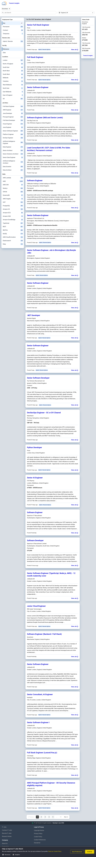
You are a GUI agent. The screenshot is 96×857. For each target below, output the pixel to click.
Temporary (13, 34)
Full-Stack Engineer (13, 106)
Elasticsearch (13, 241)
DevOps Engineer (13, 138)
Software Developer (35, 540)
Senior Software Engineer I (38, 722)
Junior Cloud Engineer (36, 606)
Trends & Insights (14, 3)
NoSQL (13, 234)
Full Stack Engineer (35, 57)
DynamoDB (13, 195)
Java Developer (13, 113)
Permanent (13, 27)
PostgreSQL (13, 206)
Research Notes (7, 836)
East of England (13, 95)
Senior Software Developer (38, 378)
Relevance (6, 49)
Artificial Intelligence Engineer (13, 142)
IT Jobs (4, 827)
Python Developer (34, 447)
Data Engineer (13, 147)
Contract (13, 30)
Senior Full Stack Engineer (38, 25)
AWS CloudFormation (13, 237)
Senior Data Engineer (13, 157)
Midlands (13, 78)
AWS (13, 181)
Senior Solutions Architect (13, 154)
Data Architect (13, 170)
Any (13, 23)
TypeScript (13, 223)
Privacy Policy (38, 833)
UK (13, 99)
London (13, 60)
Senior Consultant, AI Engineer (40, 694)
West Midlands (13, 85)
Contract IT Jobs (7, 830)
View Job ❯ (74, 49)
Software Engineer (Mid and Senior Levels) (45, 117)
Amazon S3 (13, 209)
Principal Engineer (13, 117)
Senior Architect (13, 150)
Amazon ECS (13, 213)
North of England (13, 64)
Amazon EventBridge (13, 220)
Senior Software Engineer (13, 131)
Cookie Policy (38, 836)
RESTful (13, 230)
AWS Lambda (13, 178)
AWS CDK (13, 185)
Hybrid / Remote (13, 41)
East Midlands (13, 92)
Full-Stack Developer (13, 120)
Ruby (13, 244)
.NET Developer (33, 315)
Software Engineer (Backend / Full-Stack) (44, 634)
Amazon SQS (13, 216)
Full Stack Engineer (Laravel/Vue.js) (42, 752)
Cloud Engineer (13, 124)
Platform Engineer (13, 134)
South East (13, 67)
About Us (4, 843)
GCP (13, 202)
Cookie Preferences (40, 840)
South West (13, 74)
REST (13, 227)
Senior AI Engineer (35, 478)
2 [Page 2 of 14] (41, 817)
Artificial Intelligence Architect (13, 162)
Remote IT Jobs (6, 833)
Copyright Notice (39, 830)
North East (13, 88)
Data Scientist (13, 167)
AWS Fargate (13, 199)
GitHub (13, 192)
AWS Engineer (13, 110)
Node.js (13, 188)
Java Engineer (13, 127)
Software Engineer (35, 180)
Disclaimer (37, 843)
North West (13, 71)
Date (4, 52)
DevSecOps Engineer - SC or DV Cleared (44, 413)
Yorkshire (13, 81)
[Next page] (66, 816)
